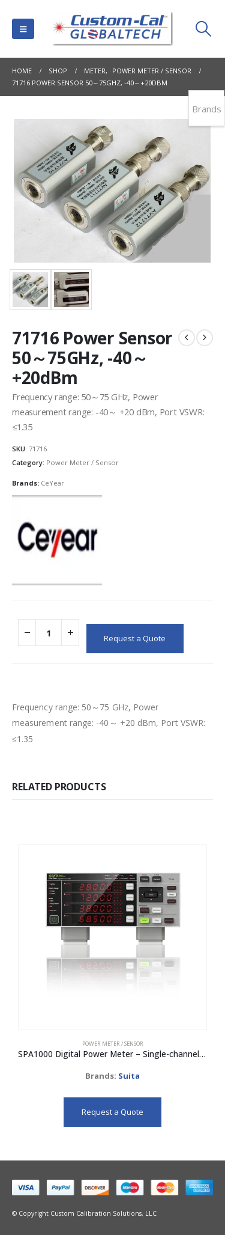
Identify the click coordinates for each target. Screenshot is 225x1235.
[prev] (186, 337)
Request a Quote (135, 638)
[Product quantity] (48, 632)
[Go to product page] (112, 937)
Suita (129, 1075)
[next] (204, 337)
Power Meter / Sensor (82, 462)
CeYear (52, 482)
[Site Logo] (113, 29)
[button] (23, 29)
